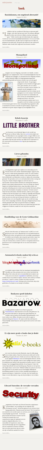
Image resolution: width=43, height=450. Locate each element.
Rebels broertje (21, 118)
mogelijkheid (22, 276)
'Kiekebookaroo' (9, 311)
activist (28, 134)
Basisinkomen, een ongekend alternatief (21, 15)
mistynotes (7, 2)
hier (21, 141)
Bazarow (15, 319)
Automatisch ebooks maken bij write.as (21, 255)
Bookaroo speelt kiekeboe (21, 294)
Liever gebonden (21, 154)
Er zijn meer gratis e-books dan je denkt (21, 333)
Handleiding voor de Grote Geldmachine (21, 217)
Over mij (17, 2)
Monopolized (21, 55)
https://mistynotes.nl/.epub (10, 281)
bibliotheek (16, 358)
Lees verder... (6, 47)
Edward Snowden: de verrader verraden (21, 386)
